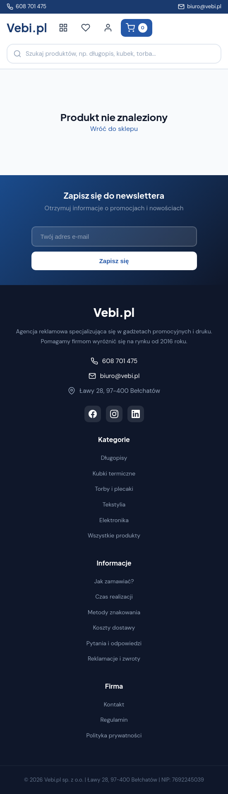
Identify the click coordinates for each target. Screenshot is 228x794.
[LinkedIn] (135, 414)
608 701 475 (26, 6)
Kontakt (114, 704)
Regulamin (113, 719)
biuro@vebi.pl (199, 6)
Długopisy (114, 457)
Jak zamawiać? (114, 581)
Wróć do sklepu (114, 128)
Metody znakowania (114, 612)
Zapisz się (114, 260)
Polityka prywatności (114, 735)
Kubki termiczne (114, 473)
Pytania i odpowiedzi (114, 643)
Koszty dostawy (114, 627)
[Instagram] (114, 414)
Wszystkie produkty (114, 535)
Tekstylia (114, 504)
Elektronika (114, 520)
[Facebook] (92, 414)
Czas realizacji (114, 596)
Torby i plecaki (114, 488)
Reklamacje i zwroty (114, 658)
